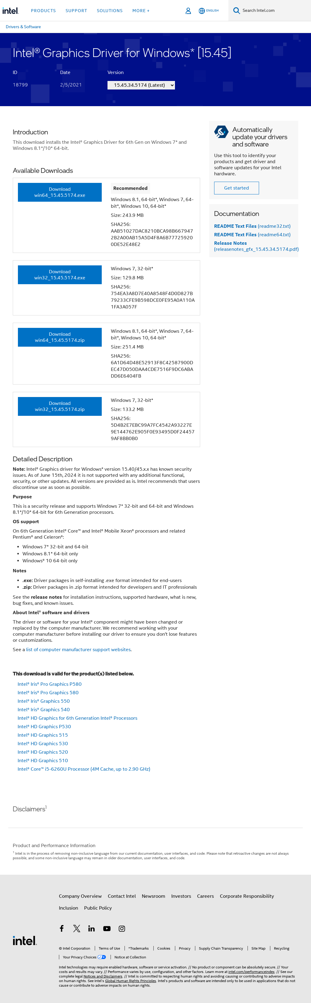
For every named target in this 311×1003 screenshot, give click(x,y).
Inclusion (68, 908)
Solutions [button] (110, 10)
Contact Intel (122, 896)
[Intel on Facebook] (61, 929)
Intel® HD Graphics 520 (43, 752)
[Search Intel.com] (275, 10)
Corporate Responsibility (247, 896)
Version (116, 72)
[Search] (236, 10)
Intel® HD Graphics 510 (43, 761)
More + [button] (141, 10)
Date (65, 72)
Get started (236, 188)
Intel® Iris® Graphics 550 (44, 701)
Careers (205, 896)
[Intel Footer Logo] (25, 938)
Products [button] (43, 10)
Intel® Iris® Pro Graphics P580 (50, 684)
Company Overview (80, 896)
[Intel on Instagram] (122, 929)
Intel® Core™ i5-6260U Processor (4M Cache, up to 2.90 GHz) (84, 769)
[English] (208, 10)
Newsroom (153, 896)
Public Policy (98, 908)
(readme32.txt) (252, 226)
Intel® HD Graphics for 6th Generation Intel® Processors (77, 718)
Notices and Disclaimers (103, 972)
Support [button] (76, 10)
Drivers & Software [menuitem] (23, 26)
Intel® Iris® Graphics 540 (44, 710)
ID (15, 72)
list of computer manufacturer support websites (78, 650)
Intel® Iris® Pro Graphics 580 (48, 693)
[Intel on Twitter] (77, 929)
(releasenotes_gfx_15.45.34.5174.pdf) (256, 246)
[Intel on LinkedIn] (92, 929)
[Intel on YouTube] (107, 929)
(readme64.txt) (252, 235)
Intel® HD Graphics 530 (43, 744)
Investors (181, 896)
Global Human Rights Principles (130, 977)
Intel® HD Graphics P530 (44, 727)
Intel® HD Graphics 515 (43, 735)
